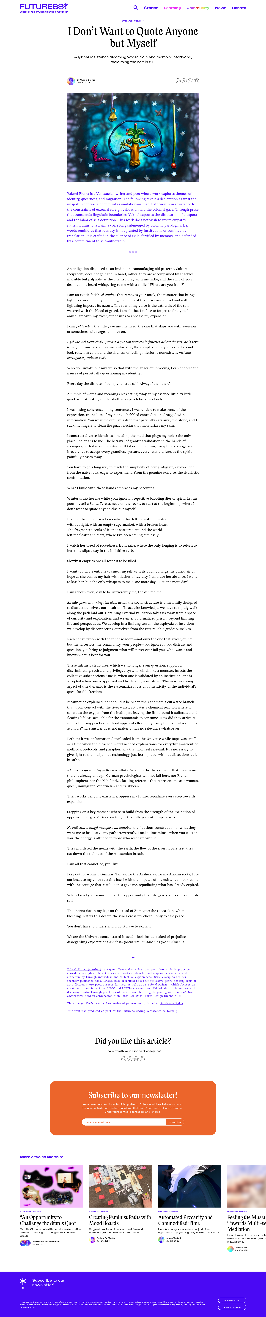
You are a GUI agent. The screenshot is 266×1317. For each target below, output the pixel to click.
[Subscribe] (174, 1122)
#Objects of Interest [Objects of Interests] (168, 1211)
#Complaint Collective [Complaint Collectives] (30, 1211)
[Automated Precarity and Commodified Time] (189, 1186)
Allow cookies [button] (232, 1300)
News (220, 7)
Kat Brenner (54, 1241)
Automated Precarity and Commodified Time (185, 1220)
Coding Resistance (148, 1011)
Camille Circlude (40, 1241)
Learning (172, 7)
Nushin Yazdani (173, 1238)
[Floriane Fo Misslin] (92, 1240)
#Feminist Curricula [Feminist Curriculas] (98, 1211)
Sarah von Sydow (171, 1003)
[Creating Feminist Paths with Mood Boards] (120, 1186)
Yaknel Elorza (87, 79)
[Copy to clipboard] (196, 80)
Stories (151, 7)
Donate (239, 7)
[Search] (136, 7)
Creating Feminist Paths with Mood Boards (120, 1220)
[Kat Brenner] (27, 1243)
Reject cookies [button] (232, 1307)
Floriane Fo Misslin (106, 1238)
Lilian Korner (241, 1247)
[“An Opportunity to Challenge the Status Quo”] (51, 1186)
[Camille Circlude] (23, 1243)
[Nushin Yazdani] (161, 1240)
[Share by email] (190, 80)
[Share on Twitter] (178, 80)
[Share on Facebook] (184, 80)
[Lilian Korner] (230, 1249)
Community (197, 7)
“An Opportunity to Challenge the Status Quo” (48, 1220)
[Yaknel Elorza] (71, 81)
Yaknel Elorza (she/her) (84, 969)
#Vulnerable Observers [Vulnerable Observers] (133, 20)
